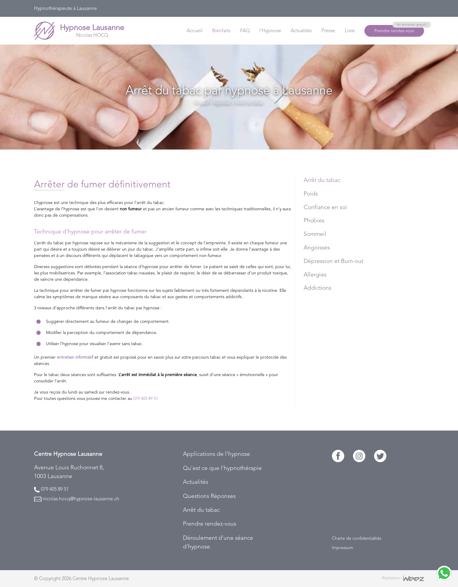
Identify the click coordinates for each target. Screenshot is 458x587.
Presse (328, 30)
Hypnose (222, 102)
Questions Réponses (209, 496)
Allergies (315, 274)
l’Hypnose (270, 30)
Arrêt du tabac (322, 180)
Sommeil (315, 233)
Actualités (301, 30)
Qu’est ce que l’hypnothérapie (222, 468)
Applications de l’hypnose (216, 453)
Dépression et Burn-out (333, 261)
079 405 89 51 (145, 398)
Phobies (314, 220)
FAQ (245, 30)
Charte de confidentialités (356, 538)
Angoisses (317, 247)
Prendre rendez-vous (399, 29)
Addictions (317, 287)
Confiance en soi (325, 207)
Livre (350, 30)
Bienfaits (221, 30)
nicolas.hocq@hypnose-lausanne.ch (81, 499)
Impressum (342, 547)
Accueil (195, 30)
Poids (311, 193)
